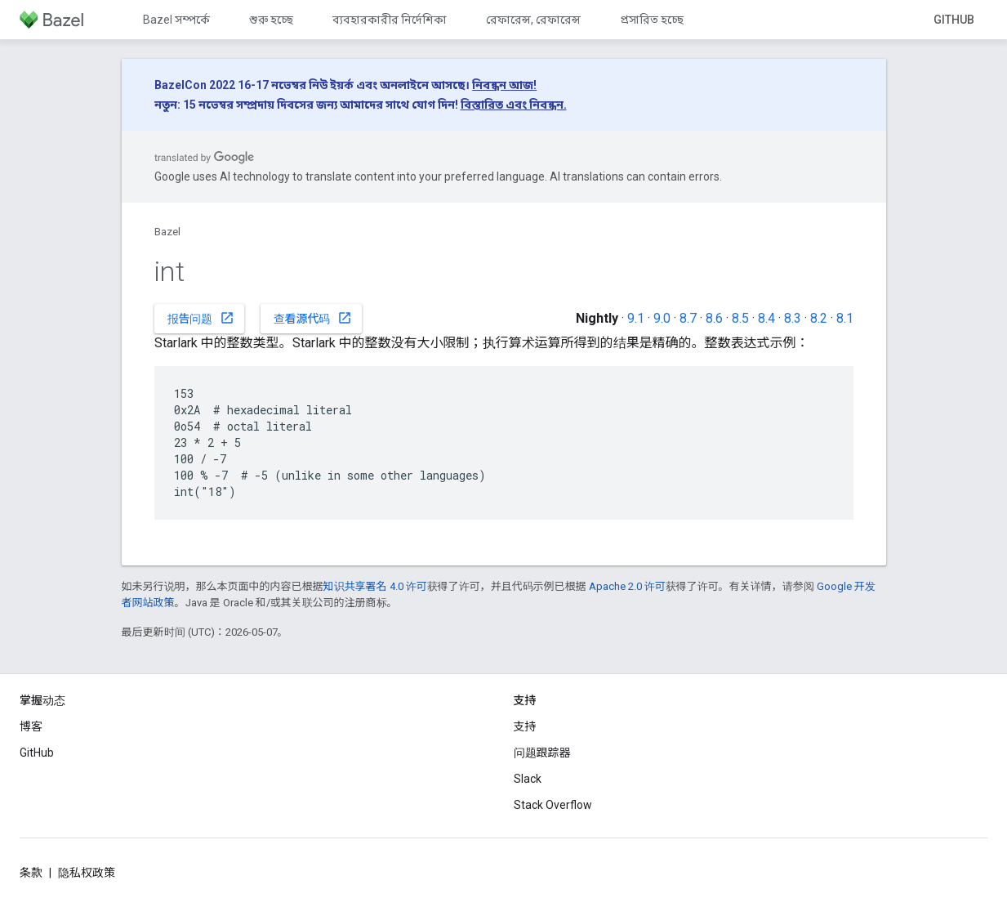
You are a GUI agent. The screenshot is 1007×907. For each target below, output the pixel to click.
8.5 (740, 318)
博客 (31, 726)
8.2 (818, 318)
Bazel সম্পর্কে (176, 19)
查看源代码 (313, 318)
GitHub (953, 19)
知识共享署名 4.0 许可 (375, 586)
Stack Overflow (553, 804)
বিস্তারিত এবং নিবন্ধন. (514, 104)
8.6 (714, 318)
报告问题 (200, 318)
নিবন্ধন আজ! (504, 85)
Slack (527, 778)
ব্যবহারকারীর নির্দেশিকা (389, 19)
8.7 (688, 318)
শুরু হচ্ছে (271, 19)
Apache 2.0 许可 (627, 586)
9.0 (662, 318)
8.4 (766, 318)
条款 (31, 872)
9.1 (635, 318)
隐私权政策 (86, 872)
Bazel (167, 232)
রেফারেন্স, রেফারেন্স (533, 19)
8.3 (792, 318)
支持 (525, 726)
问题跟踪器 (542, 752)
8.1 (844, 318)
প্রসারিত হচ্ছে (652, 19)
